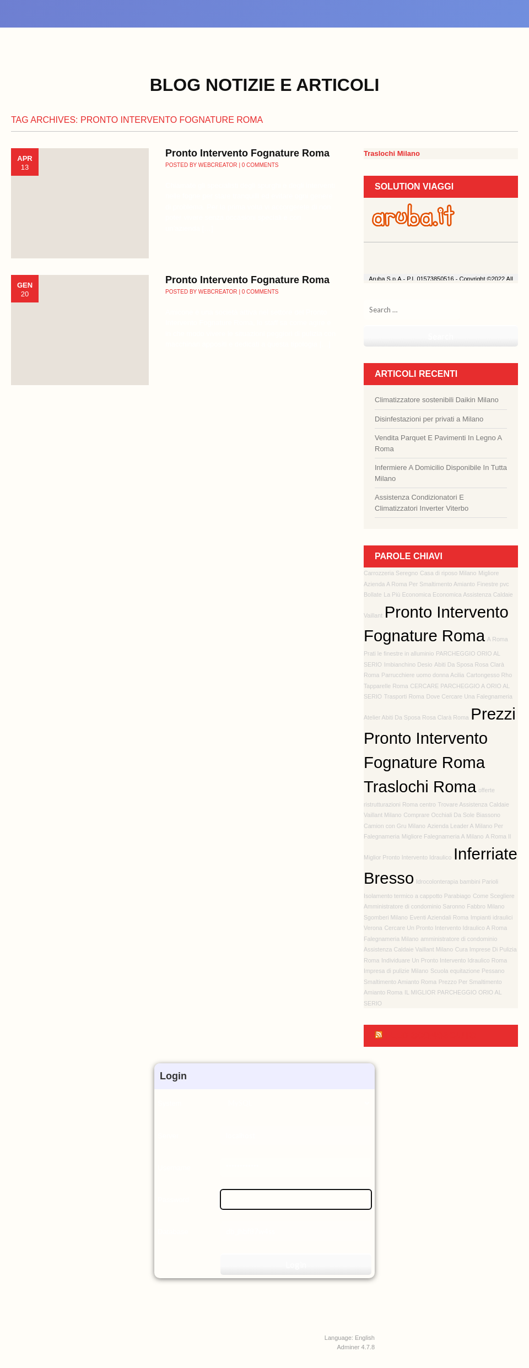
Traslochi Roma (420, 786)
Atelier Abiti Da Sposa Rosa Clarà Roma (416, 717)
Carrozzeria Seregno (391, 573)
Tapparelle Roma (386, 686)
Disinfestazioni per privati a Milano (429, 419)
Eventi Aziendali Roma (439, 917)
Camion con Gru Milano (394, 826)
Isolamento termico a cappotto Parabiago (417, 896)
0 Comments (260, 165)
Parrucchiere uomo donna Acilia (422, 675)
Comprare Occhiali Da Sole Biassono (451, 815)
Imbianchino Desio (408, 664)
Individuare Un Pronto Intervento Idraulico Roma (444, 960)
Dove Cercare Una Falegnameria (469, 696)
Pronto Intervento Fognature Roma (247, 153)
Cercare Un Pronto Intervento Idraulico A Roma (445, 927)
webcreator (217, 165)
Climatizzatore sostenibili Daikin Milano (437, 400)
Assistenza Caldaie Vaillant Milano (408, 949)
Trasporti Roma (404, 696)
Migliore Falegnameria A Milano (443, 836)
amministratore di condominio (458, 939)
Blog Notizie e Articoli (265, 85)
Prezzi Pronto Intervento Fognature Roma (440, 738)
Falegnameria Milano (391, 939)
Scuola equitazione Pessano (467, 970)
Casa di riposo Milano (448, 573)
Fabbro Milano (485, 906)
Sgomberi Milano (386, 917)
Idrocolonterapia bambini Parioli (457, 881)
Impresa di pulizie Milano (396, 970)
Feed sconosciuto (430, 1035)
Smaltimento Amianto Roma (400, 981)
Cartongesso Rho (489, 675)
